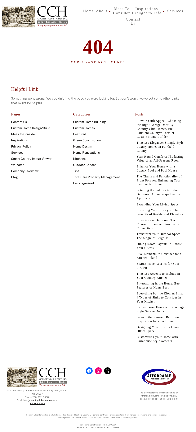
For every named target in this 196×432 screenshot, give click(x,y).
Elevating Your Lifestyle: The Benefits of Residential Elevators (161, 216)
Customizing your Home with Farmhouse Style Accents (158, 346)
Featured (79, 131)
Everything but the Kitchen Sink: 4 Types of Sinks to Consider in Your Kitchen (161, 303)
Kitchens (79, 155)
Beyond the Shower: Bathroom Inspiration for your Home (159, 326)
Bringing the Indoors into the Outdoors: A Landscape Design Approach (159, 197)
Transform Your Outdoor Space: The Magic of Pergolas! (160, 240)
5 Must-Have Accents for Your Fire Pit (159, 271)
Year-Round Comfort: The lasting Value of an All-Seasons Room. (159, 159)
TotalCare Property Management (96, 174)
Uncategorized (83, 180)
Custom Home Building (89, 118)
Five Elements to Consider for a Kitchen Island (160, 261)
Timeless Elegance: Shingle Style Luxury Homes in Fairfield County (160, 144)
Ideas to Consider (23, 131)
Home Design (82, 143)
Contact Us (19, 118)
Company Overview (24, 168)
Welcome (17, 161)
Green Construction (87, 137)
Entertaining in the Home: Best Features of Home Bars (159, 291)
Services (17, 149)
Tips (76, 168)
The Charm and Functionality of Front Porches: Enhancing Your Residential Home (160, 183)
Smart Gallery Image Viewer (31, 155)
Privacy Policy (21, 143)
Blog (14, 174)
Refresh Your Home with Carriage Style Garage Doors (158, 316)
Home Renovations (86, 149)
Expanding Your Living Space (158, 207)
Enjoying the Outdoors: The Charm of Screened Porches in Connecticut (158, 228)
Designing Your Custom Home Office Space (159, 336)
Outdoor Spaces (84, 161)
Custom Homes (84, 125)
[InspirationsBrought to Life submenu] (148, 11)
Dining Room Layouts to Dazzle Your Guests (160, 250)
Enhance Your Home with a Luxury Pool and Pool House (157, 171)
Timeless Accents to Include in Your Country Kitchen (159, 281)
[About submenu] (94, 11)
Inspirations (19, 137)
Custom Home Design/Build (30, 125)
